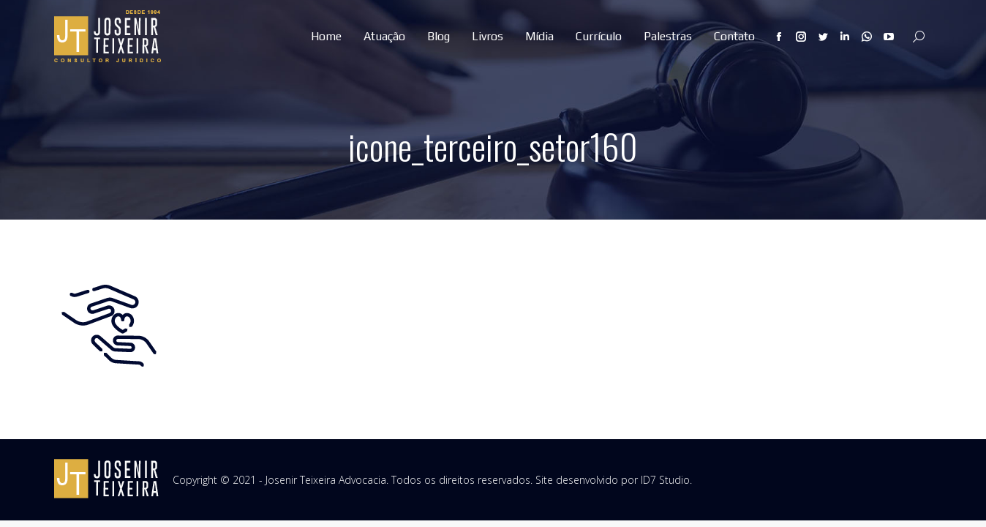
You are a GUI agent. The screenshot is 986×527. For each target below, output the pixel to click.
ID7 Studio (665, 480)
